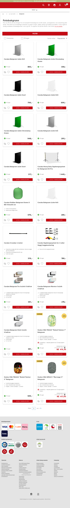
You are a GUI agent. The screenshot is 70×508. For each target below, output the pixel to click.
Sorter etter (51, 38)
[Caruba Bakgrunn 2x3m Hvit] (51, 201)
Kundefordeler (22, 469)
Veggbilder (39, 467)
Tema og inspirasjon (58, 476)
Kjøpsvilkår (21, 477)
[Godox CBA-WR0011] (51, 379)
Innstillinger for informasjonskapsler (26, 474)
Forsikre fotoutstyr (5, 464)
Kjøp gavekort (4, 466)
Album (55, 473)
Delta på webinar (5, 469)
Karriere (21, 466)
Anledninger (39, 475)
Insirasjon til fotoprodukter (25, 472)
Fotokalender (39, 473)
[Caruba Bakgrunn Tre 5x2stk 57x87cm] (18, 286)
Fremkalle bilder (40, 466)
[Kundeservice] (55, 5)
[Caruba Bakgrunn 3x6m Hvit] (51, 91)
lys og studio (58, 26)
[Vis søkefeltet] (44, 5)
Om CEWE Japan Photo (24, 463)
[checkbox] (8, 72)
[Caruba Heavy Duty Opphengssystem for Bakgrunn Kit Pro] (51, 163)
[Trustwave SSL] (11, 445)
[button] (40, 408)
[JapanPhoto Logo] (5, 6)
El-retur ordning (22, 483)
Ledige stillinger (22, 467)
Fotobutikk (56, 463)
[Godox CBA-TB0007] (51, 332)
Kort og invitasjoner (41, 472)
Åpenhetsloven (22, 485)
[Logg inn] (60, 5)
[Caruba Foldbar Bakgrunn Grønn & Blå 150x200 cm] (18, 201)
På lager (26, 38)
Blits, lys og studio (58, 469)
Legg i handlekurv (22, 72)
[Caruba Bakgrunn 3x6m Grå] (18, 55)
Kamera (56, 464)
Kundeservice (4, 463)
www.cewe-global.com (24, 488)
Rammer (56, 472)
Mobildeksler (39, 470)
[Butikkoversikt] (49, 5)
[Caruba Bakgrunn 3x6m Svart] (18, 91)
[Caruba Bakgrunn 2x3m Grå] (51, 127)
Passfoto (3, 472)
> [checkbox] (5, 72)
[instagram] (38, 494)
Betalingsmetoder (23, 482)
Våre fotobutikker (23, 464)
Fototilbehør (57, 467)
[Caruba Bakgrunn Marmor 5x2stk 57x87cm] (51, 286)
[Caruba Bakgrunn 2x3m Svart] (18, 163)
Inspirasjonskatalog (23, 470)
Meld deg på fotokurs (6, 467)
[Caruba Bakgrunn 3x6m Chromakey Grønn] (18, 127)
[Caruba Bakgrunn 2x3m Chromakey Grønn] (51, 55)
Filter (35, 33)
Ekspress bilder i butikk (6, 470)
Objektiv (56, 466)
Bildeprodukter (39, 463)
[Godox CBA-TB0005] (18, 379)
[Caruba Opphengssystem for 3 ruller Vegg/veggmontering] (51, 243)
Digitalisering (4, 476)
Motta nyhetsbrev (5, 473)
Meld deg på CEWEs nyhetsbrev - (35, 1)
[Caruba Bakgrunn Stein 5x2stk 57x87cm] (18, 332)
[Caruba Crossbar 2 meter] (18, 243)
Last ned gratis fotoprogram (8, 475)
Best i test (21, 486)
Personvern (21, 476)
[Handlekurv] (66, 5)
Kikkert (55, 470)
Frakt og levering (23, 480)
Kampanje (9, 38)
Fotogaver (38, 469)
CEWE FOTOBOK (40, 464)
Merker (55, 475)
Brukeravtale (22, 479)
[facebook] (31, 494)
